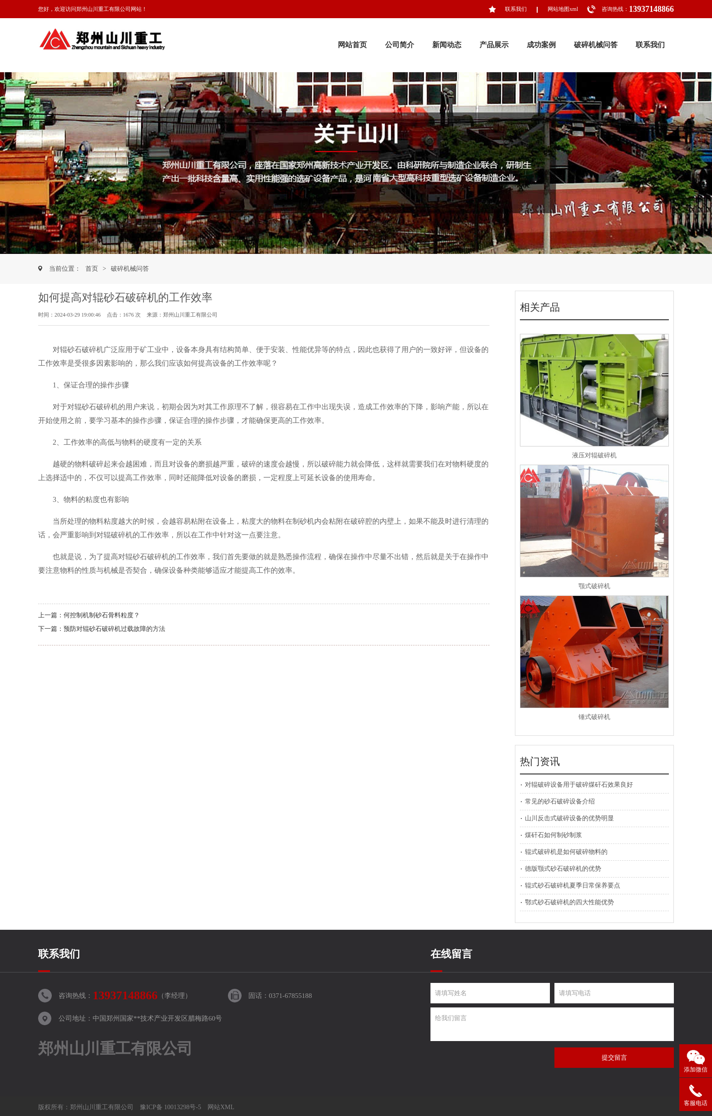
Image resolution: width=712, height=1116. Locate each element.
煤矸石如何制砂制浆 (553, 835)
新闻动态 (446, 45)
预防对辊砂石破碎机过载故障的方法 (114, 628)
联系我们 (516, 9)
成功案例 (541, 45)
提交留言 (614, 1057)
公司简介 (399, 45)
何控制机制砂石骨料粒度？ (102, 615)
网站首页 (352, 45)
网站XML (221, 1107)
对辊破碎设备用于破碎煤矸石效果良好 (579, 784)
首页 (91, 268)
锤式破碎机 (594, 717)
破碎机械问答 (596, 45)
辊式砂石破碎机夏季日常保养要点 (572, 885)
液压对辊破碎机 (594, 455)
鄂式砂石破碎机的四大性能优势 (569, 902)
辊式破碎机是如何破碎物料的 (566, 851)
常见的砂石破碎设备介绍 (560, 801)
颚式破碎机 (594, 586)
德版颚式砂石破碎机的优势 (563, 868)
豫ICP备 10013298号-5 (170, 1107)
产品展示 (494, 45)
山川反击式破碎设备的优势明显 (569, 818)
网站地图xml (563, 9)
